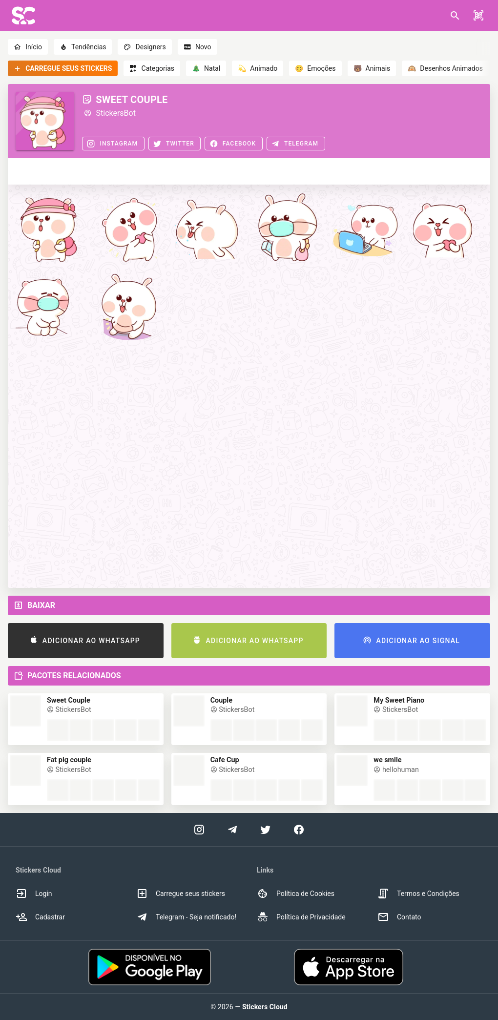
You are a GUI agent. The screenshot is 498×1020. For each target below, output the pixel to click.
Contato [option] (399, 917)
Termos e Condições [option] (418, 893)
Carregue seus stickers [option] (180, 893)
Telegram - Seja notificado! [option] (186, 917)
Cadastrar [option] (40, 917)
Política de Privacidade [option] (301, 917)
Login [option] (34, 893)
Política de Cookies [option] (295, 893)
